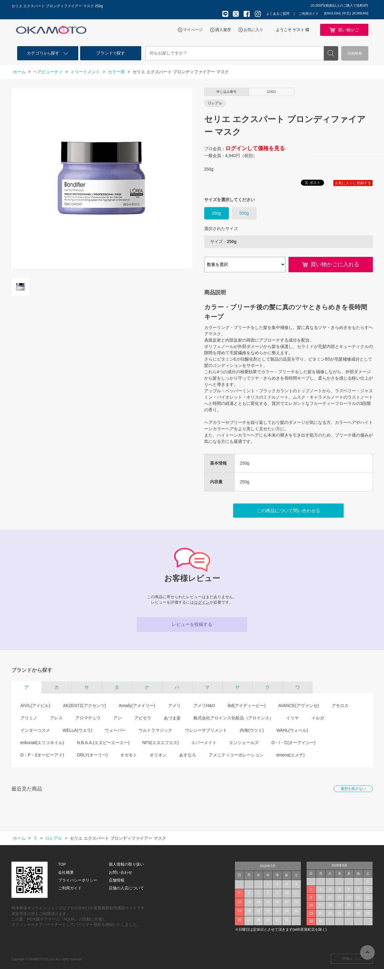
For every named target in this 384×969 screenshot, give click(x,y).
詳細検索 (355, 53)
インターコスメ (35, 730)
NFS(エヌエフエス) (160, 742)
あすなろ (187, 755)
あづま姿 (172, 717)
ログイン (202, 602)
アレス (56, 717)
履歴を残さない (353, 789)
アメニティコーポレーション (236, 755)
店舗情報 (116, 880)
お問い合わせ (120, 872)
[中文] (346, 13)
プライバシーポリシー (77, 880)
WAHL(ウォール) (292, 730)
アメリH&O (204, 705)
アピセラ (142, 717)
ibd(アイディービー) (247, 705)
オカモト (128, 755)
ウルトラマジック (155, 730)
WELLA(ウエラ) (77, 730)
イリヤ (292, 717)
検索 (331, 53)
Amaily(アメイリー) (137, 705)
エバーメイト (204, 742)
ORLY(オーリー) (92, 755)
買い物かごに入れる (335, 264)
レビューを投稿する (192, 624)
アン (117, 717)
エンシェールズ (244, 742)
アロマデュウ (88, 717)
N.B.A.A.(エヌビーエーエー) (103, 742)
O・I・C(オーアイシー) (293, 742)
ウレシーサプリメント (206, 730)
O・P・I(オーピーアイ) (42, 755)
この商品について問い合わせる (288, 510)
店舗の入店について (126, 888)
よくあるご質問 (277, 13)
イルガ (317, 717)
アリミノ (28, 717)
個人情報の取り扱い (126, 864)
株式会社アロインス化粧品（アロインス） (233, 717)
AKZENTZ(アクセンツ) (84, 705)
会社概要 (66, 872)
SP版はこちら (351, 958)
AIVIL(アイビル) (35, 705)
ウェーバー (115, 730)
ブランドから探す (31, 670)
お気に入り (253, 29)
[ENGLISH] (332, 13)
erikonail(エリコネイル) (42, 742)
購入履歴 (223, 29)
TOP (62, 864)
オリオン (158, 755)
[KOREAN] (360, 13)
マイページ (193, 29)
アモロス (340, 705)
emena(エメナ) (290, 755)
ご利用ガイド (309, 13)
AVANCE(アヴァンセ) (298, 705)
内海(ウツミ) (252, 730)
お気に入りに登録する (353, 183)
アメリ (174, 705)
